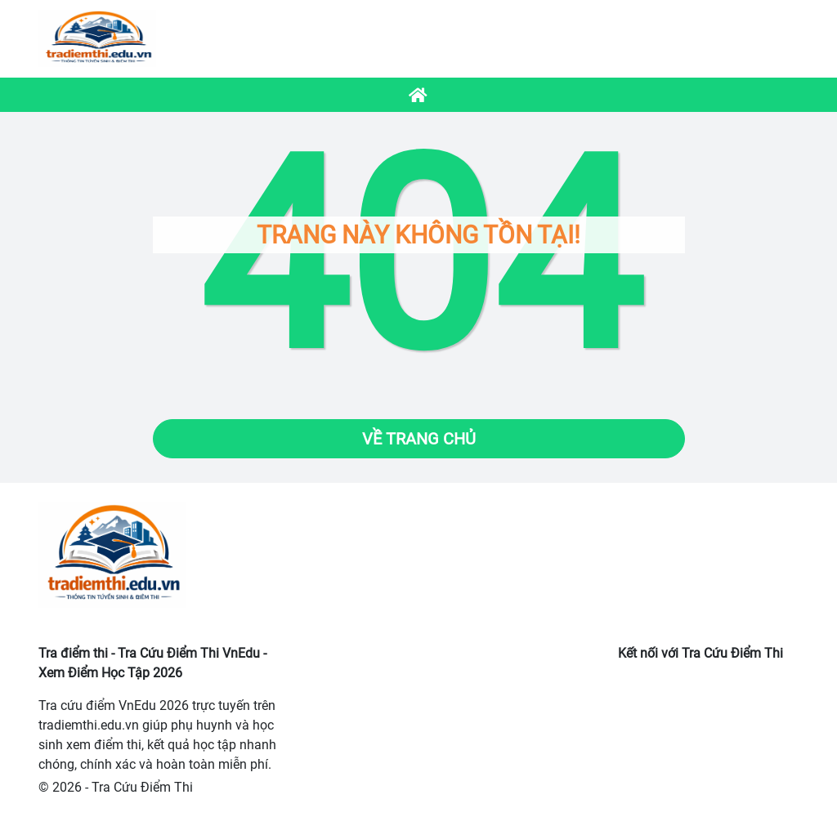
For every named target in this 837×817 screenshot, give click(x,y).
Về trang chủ (419, 439)
